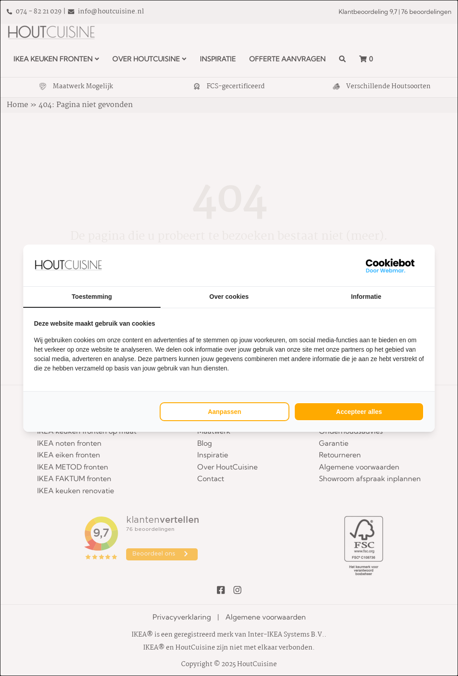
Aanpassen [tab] (225, 411)
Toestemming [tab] (92, 296)
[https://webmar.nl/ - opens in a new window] (390, 265)
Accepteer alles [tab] (359, 411)
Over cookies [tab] (229, 296)
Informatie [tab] (366, 296)
